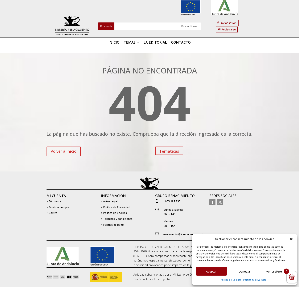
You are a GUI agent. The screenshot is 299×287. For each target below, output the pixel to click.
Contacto (181, 43)
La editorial (155, 43)
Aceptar (211, 271)
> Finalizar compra (58, 207)
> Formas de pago (112, 224)
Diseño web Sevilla (144, 279)
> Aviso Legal (109, 201)
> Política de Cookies (114, 213)
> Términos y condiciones (117, 219)
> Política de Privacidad (115, 207)
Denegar (244, 271)
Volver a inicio (63, 151)
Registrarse (228, 29)
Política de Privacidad (255, 279)
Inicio (114, 43)
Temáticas (169, 151)
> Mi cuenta (54, 201)
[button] (291, 239)
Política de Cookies (231, 279)
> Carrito (52, 213)
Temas (130, 43)
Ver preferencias (277, 271)
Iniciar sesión (228, 23)
